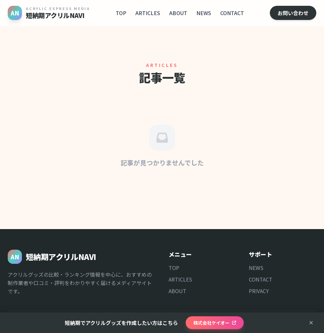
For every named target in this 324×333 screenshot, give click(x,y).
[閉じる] (311, 323)
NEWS (203, 13)
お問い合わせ (293, 13)
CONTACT (232, 13)
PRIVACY (259, 291)
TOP (121, 13)
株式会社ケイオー (214, 322)
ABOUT (178, 13)
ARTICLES (147, 13)
